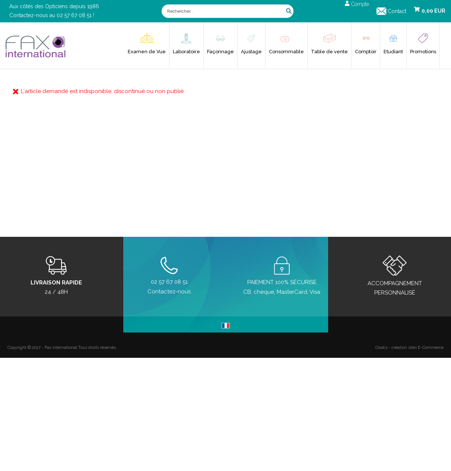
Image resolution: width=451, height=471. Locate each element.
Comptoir (366, 51)
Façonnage (220, 51)
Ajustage (251, 51)
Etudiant (393, 51)
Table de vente (329, 51)
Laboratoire (186, 51)
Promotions (423, 51)
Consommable (286, 51)
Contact (397, 11)
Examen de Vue (147, 51)
